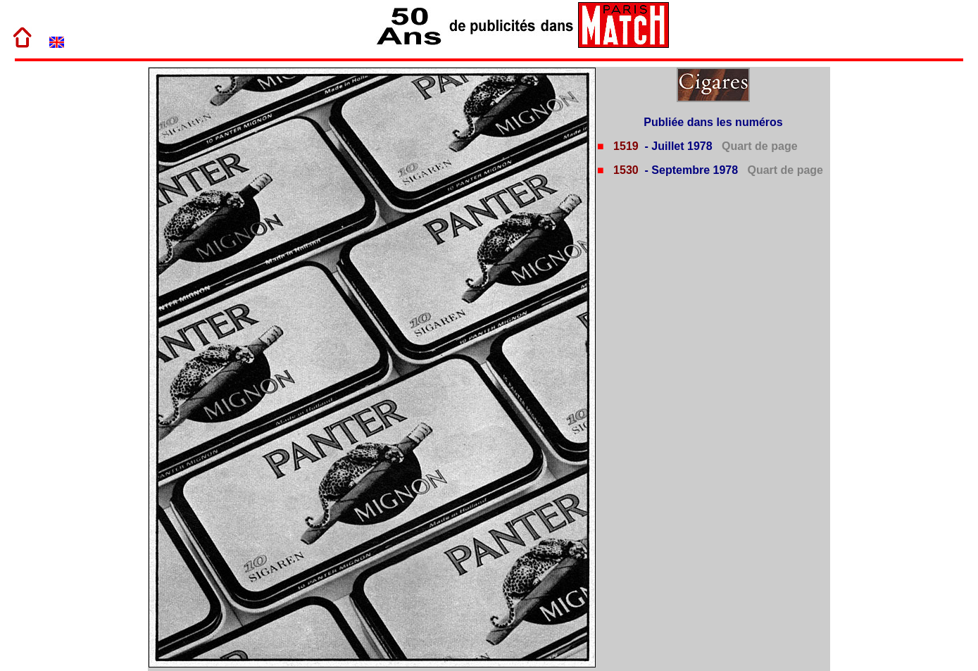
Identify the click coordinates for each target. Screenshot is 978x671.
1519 (624, 146)
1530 (624, 170)
